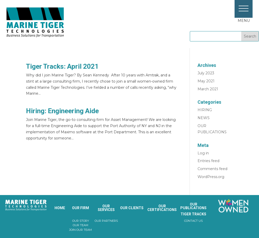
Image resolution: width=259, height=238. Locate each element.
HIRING (205, 110)
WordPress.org (211, 176)
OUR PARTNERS (106, 221)
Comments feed (212, 168)
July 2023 (206, 73)
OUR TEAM (80, 225)
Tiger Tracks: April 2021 (62, 66)
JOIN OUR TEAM (80, 230)
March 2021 (208, 89)
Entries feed (208, 160)
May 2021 (206, 81)
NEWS (204, 118)
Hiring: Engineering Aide (62, 111)
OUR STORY (80, 221)
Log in (203, 153)
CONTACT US (193, 221)
